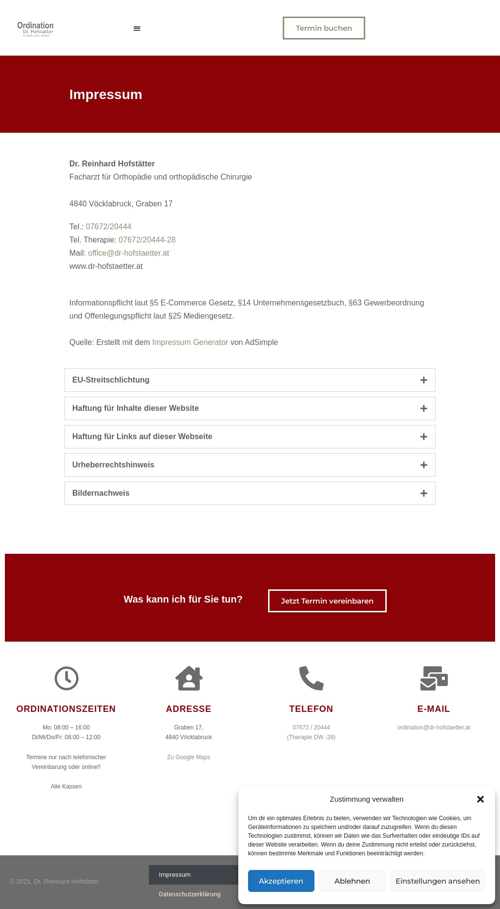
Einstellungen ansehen (438, 881)
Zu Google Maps (188, 757)
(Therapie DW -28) (311, 737)
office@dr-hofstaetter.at (128, 253)
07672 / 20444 (311, 727)
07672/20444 (108, 226)
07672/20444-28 (147, 240)
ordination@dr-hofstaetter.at (433, 727)
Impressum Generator (190, 342)
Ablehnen (352, 881)
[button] (480, 799)
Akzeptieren (281, 881)
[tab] (250, 380)
